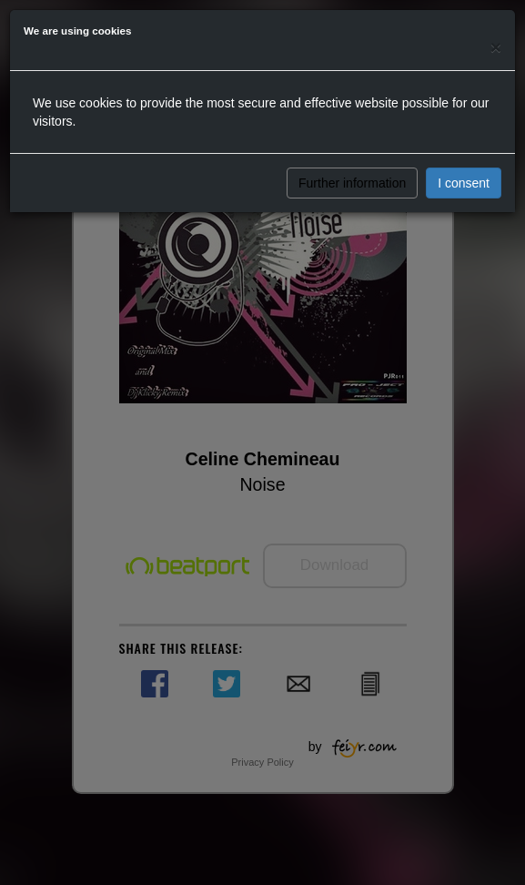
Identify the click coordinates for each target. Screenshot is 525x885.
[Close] (495, 46)
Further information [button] (352, 183)
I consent (464, 183)
